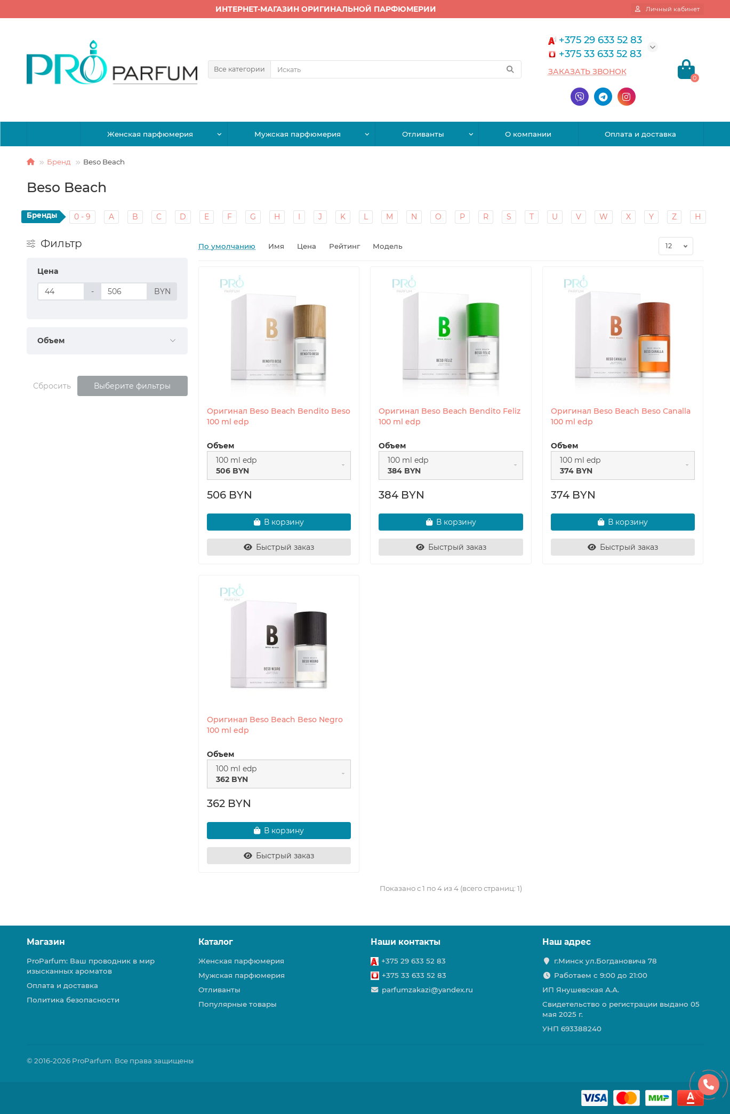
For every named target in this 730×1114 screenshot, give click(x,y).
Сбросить (52, 386)
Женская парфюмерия (150, 134)
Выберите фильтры (132, 386)
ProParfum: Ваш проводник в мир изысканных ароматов (91, 966)
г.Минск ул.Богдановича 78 (605, 961)
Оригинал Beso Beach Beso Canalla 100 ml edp (621, 416)
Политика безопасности (73, 1000)
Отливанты (423, 134)
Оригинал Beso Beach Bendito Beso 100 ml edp (278, 416)
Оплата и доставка (640, 134)
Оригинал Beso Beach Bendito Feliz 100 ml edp (449, 416)
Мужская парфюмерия (297, 134)
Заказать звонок (587, 71)
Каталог (215, 942)
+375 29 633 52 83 (413, 961)
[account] (667, 9)
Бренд (59, 161)
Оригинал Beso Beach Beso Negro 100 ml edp (275, 725)
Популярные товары (237, 1004)
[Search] (396, 69)
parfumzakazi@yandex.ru (427, 989)
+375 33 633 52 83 (414, 975)
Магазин (46, 942)
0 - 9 (82, 217)
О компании (528, 134)
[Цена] (61, 291)
